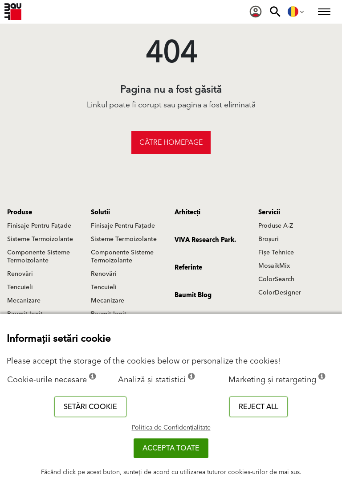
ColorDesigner (279, 292)
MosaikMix (274, 266)
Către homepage (171, 142)
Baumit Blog (193, 295)
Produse (19, 212)
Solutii (100, 212)
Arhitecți (187, 212)
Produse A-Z (275, 226)
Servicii (269, 212)
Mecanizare (24, 300)
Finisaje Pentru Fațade (39, 226)
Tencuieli (20, 287)
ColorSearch (276, 279)
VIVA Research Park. (205, 240)
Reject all (258, 407)
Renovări (20, 274)
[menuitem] (255, 11)
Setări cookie (90, 407)
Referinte (188, 267)
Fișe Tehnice (276, 252)
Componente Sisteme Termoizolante (38, 256)
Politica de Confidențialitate (171, 427)
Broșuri (268, 239)
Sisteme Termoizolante (40, 239)
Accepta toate (171, 448)
